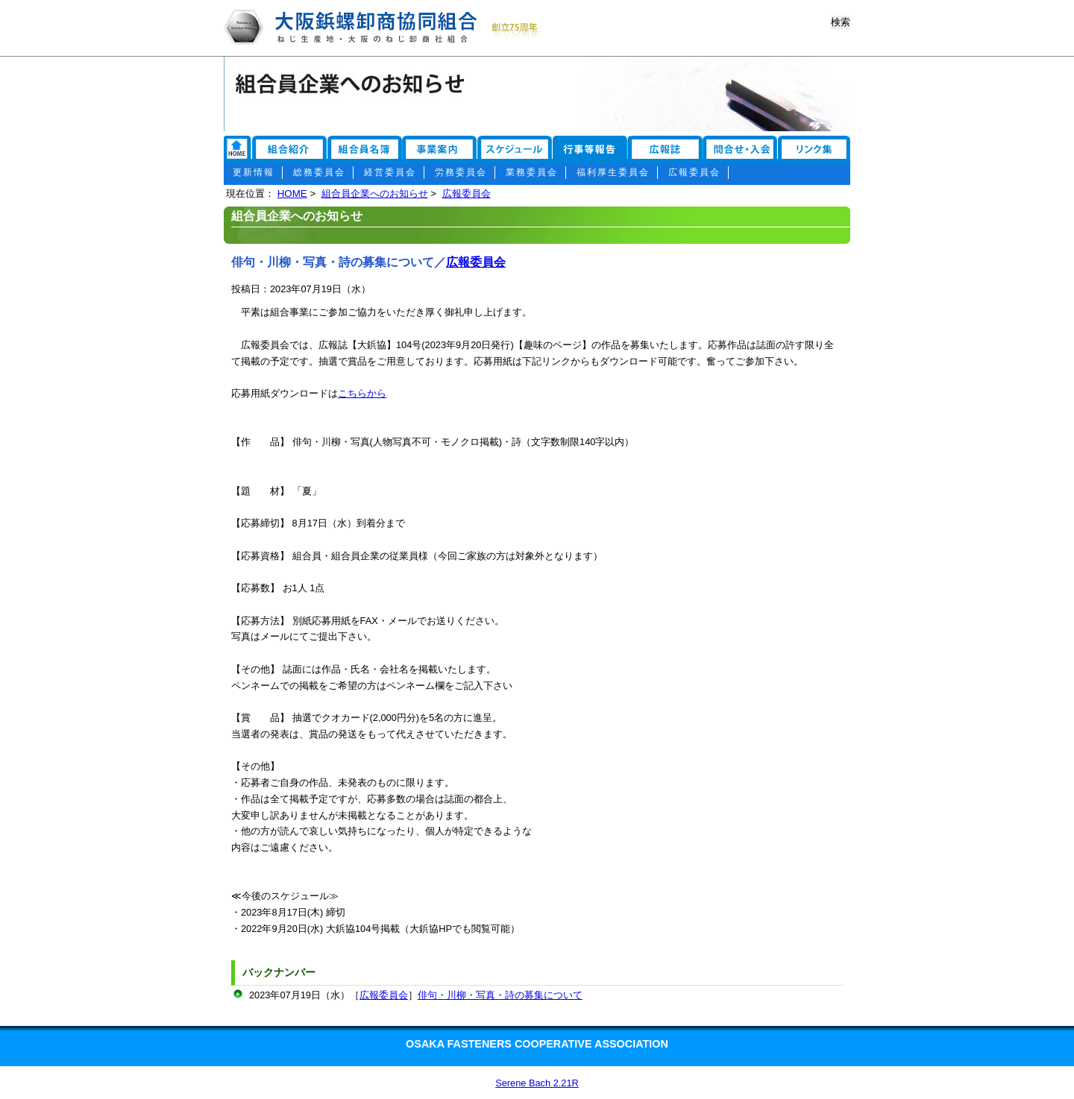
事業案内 (440, 150)
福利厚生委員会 (613, 172)
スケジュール (515, 150)
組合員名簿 (365, 150)
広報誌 (669, 150)
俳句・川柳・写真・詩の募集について (500, 995)
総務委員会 (319, 172)
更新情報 (253, 172)
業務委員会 (532, 172)
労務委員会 (461, 172)
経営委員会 (390, 172)
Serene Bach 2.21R (537, 1083)
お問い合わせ (816, 150)
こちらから (362, 393)
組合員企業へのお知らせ (374, 193)
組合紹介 (289, 150)
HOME (292, 193)
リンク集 (237, 150)
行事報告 (591, 150)
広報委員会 (694, 172)
